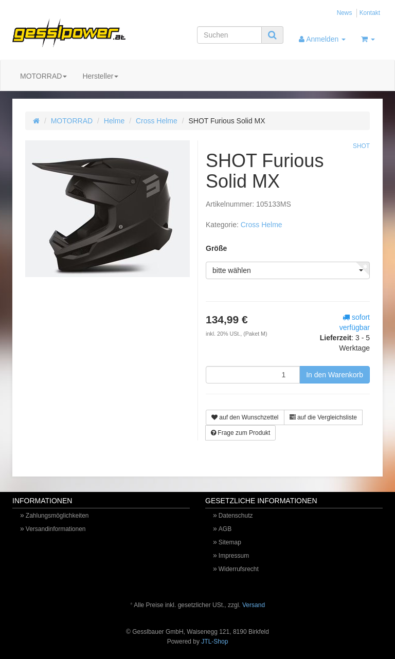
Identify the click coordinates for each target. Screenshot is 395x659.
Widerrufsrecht (239, 569)
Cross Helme (156, 121)
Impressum (234, 555)
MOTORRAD (43, 76)
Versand (253, 605)
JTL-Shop (214, 641)
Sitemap (230, 542)
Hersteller (100, 76)
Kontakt (370, 12)
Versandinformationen (56, 529)
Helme (114, 121)
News (344, 12)
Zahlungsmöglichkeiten (57, 515)
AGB (225, 529)
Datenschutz (236, 515)
